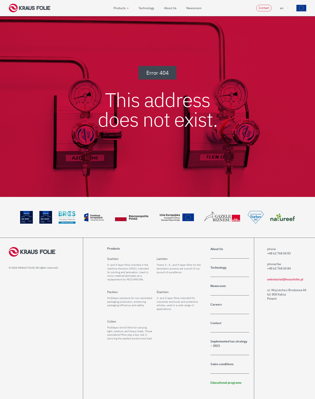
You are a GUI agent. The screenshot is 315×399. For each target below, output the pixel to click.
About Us (170, 8)
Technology (146, 8)
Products (120, 8)
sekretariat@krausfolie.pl (285, 279)
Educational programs (226, 383)
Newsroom (193, 8)
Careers (216, 304)
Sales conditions (222, 364)
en (282, 8)
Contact (264, 8)
